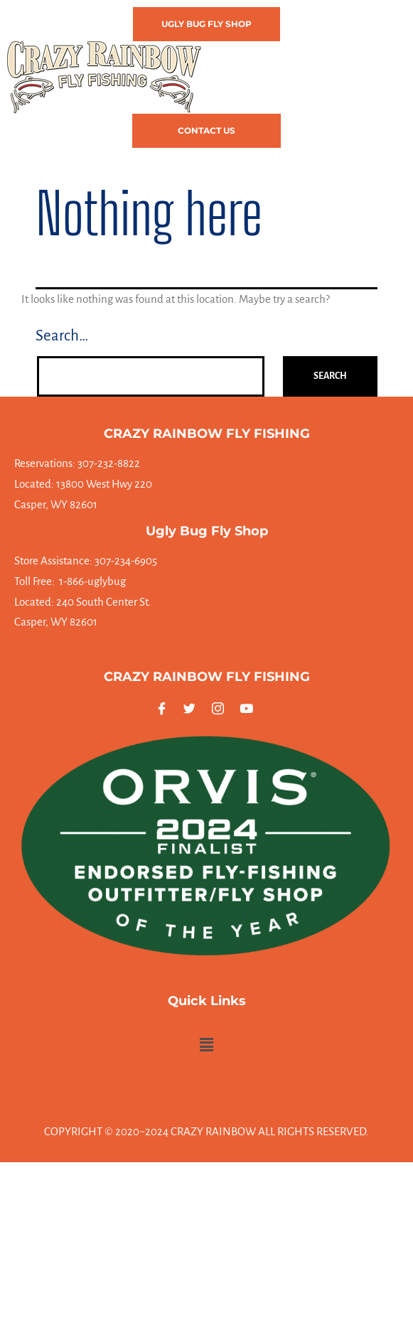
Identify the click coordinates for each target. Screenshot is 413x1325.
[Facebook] (164, 708)
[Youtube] (248, 708)
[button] (194, 161)
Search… (62, 336)
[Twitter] (192, 708)
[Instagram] (221, 708)
